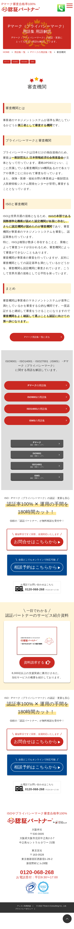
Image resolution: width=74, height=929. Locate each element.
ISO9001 (17, 62)
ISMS (38, 62)
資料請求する (37, 695)
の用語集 (37, 388)
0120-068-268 (37, 921)
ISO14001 (28, 62)
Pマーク (7, 62)
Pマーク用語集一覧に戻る (37, 338)
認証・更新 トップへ (37, 451)
